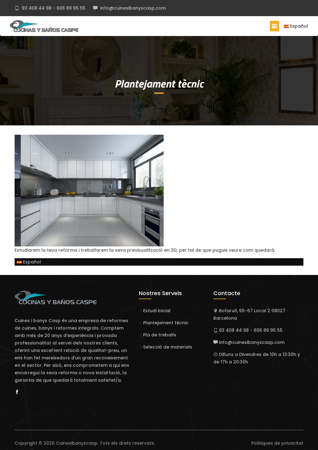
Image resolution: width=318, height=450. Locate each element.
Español (296, 26)
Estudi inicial (156, 311)
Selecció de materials (167, 347)
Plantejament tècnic (159, 83)
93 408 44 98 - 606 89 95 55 (52, 8)
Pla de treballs (159, 335)
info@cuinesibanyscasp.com (132, 8)
